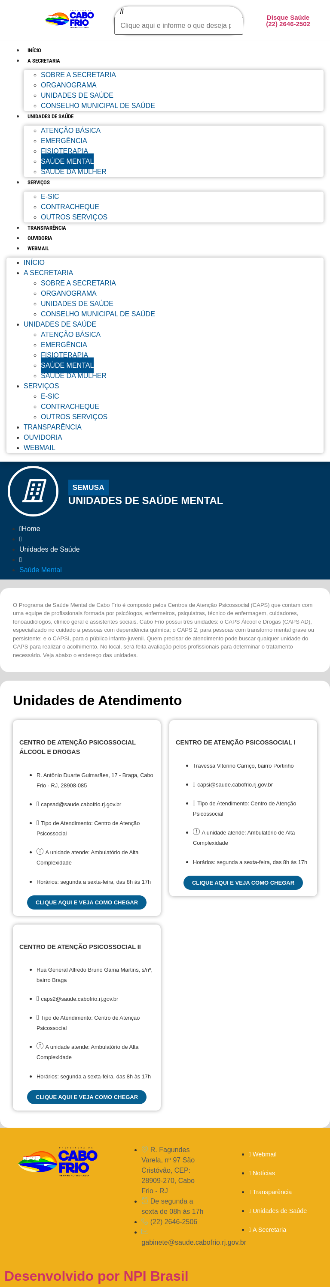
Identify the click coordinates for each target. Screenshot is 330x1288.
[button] (88, 488)
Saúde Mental (67, 161)
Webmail (38, 248)
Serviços (39, 182)
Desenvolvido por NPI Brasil (96, 1277)
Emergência (64, 140)
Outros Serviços (74, 217)
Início (34, 50)
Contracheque (70, 206)
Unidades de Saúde (77, 95)
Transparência (47, 228)
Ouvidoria (40, 238)
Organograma (69, 85)
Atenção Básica (71, 130)
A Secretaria (44, 60)
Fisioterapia (64, 151)
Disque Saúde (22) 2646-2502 (288, 20)
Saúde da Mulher (74, 171)
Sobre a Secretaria (78, 74)
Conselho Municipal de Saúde (98, 105)
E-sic (50, 196)
